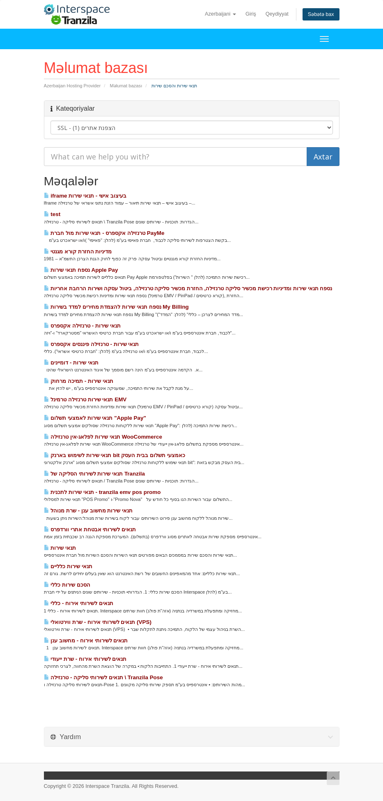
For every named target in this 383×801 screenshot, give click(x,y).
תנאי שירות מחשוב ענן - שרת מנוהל (88, 510)
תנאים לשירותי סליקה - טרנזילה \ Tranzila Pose (103, 677)
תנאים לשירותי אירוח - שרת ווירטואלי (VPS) (97, 622)
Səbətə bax (321, 14)
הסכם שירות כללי (67, 585)
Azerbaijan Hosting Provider (72, 85)
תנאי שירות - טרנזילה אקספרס (82, 326)
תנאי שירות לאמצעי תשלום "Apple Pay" (95, 418)
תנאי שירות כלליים (68, 566)
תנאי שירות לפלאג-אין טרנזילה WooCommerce (103, 437)
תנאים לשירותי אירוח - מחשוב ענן (86, 640)
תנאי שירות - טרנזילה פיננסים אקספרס (91, 344)
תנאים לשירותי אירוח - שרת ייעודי (85, 659)
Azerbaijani (220, 14)
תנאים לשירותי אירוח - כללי (78, 603)
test (52, 214)
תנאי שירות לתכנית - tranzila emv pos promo (102, 492)
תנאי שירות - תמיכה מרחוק (78, 381)
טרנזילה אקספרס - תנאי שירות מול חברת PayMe (104, 233)
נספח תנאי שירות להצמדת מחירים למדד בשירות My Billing (116, 307)
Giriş (250, 14)
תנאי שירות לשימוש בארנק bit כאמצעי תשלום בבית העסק (114, 455)
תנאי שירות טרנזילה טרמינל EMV (85, 399)
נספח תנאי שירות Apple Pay (81, 270)
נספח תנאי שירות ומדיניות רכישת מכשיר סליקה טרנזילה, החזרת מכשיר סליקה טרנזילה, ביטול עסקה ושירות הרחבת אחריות (188, 288)
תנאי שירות (60, 548)
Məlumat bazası (126, 85)
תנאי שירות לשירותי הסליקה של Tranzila (94, 474)
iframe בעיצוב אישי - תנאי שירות (85, 196)
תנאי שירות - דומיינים (71, 363)
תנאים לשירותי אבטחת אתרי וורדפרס (90, 529)
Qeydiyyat (277, 14)
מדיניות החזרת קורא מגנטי (78, 251)
